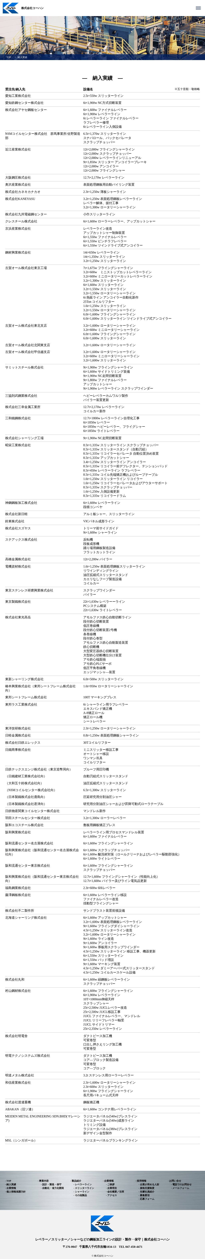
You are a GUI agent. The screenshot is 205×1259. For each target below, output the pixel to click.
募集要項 (145, 1195)
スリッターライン (84, 1188)
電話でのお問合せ (182, 1184)
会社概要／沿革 (115, 1191)
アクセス (112, 1195)
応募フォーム (147, 1199)
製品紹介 (76, 1181)
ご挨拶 (111, 1184)
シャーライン (82, 1191)
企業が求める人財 (149, 1184)
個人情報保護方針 (16, 1191)
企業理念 (112, 1188)
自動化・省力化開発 (53, 1188)
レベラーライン (83, 1184)
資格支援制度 (147, 1188)
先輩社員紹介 (147, 1191)
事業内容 (44, 1181)
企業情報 (11, 1188)
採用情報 (141, 1181)
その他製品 (81, 1195)
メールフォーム (180, 1188)
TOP (8, 57)
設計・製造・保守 (51, 1184)
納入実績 (22, 57)
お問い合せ (175, 1181)
